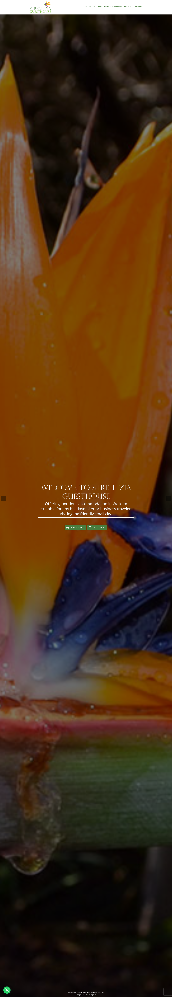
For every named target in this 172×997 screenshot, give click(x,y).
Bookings (99, 527)
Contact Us (138, 6)
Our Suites (97, 6)
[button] (7, 990)
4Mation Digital (90, 995)
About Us (87, 6)
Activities (127, 6)
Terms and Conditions (113, 6)
